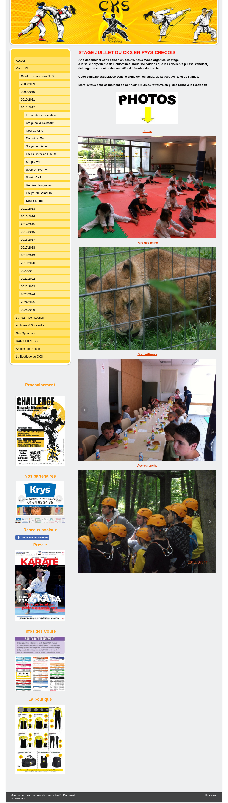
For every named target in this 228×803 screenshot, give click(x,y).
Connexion (211, 795)
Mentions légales (20, 795)
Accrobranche (147, 465)
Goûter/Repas (147, 354)
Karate (147, 131)
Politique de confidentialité (46, 795)
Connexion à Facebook (32, 537)
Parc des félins (147, 242)
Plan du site (69, 795)
